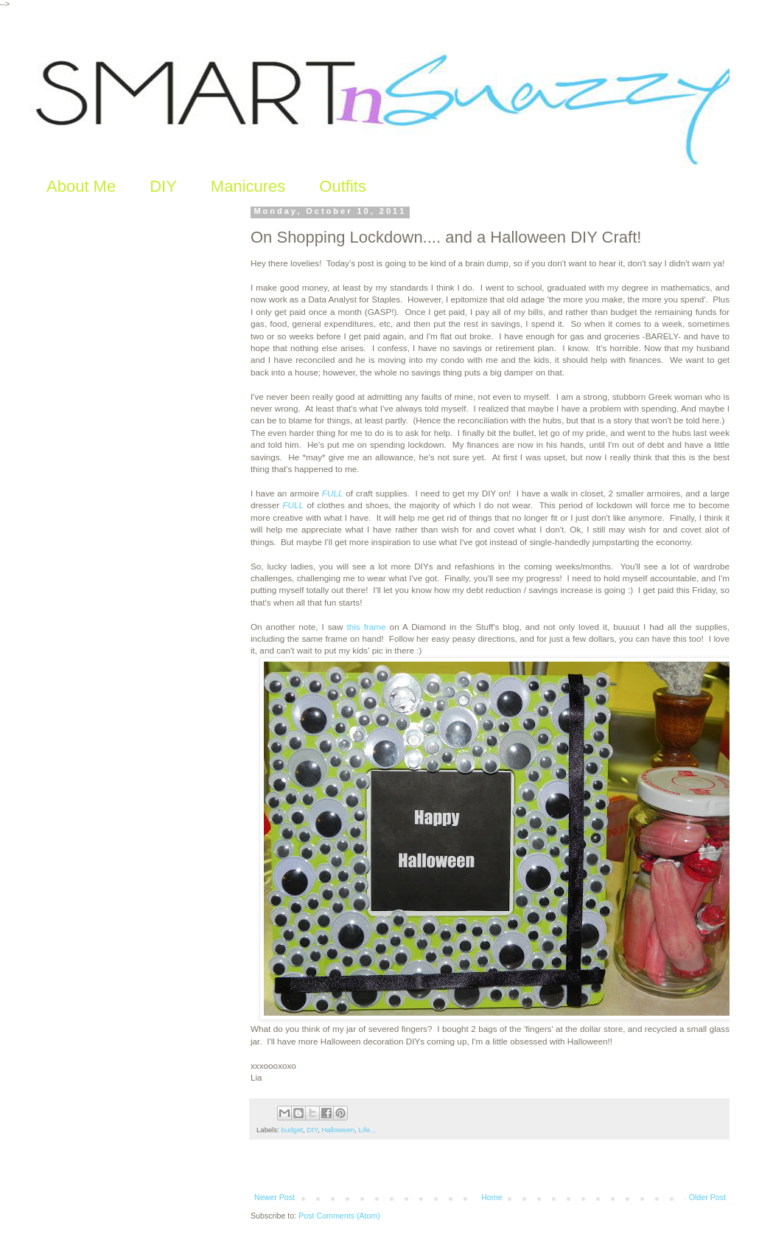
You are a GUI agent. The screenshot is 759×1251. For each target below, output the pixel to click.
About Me (81, 186)
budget (292, 1130)
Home (491, 1197)
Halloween (337, 1130)
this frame (365, 626)
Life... (367, 1130)
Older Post (707, 1197)
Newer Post (274, 1197)
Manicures (248, 186)
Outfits (342, 186)
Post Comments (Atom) (339, 1215)
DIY (163, 186)
